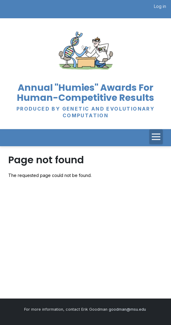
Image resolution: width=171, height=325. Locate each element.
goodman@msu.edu (128, 309)
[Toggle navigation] (156, 136)
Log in (160, 6)
